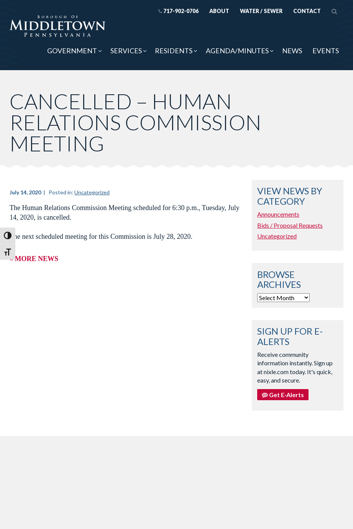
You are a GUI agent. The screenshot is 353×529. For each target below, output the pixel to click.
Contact (307, 11)
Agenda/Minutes (237, 50)
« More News (34, 259)
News (292, 50)
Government (72, 50)
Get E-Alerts (283, 394)
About (219, 11)
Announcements (278, 214)
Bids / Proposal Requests (290, 225)
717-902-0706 (178, 11)
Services (126, 50)
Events (325, 50)
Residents (173, 50)
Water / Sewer (261, 11)
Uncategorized (92, 192)
